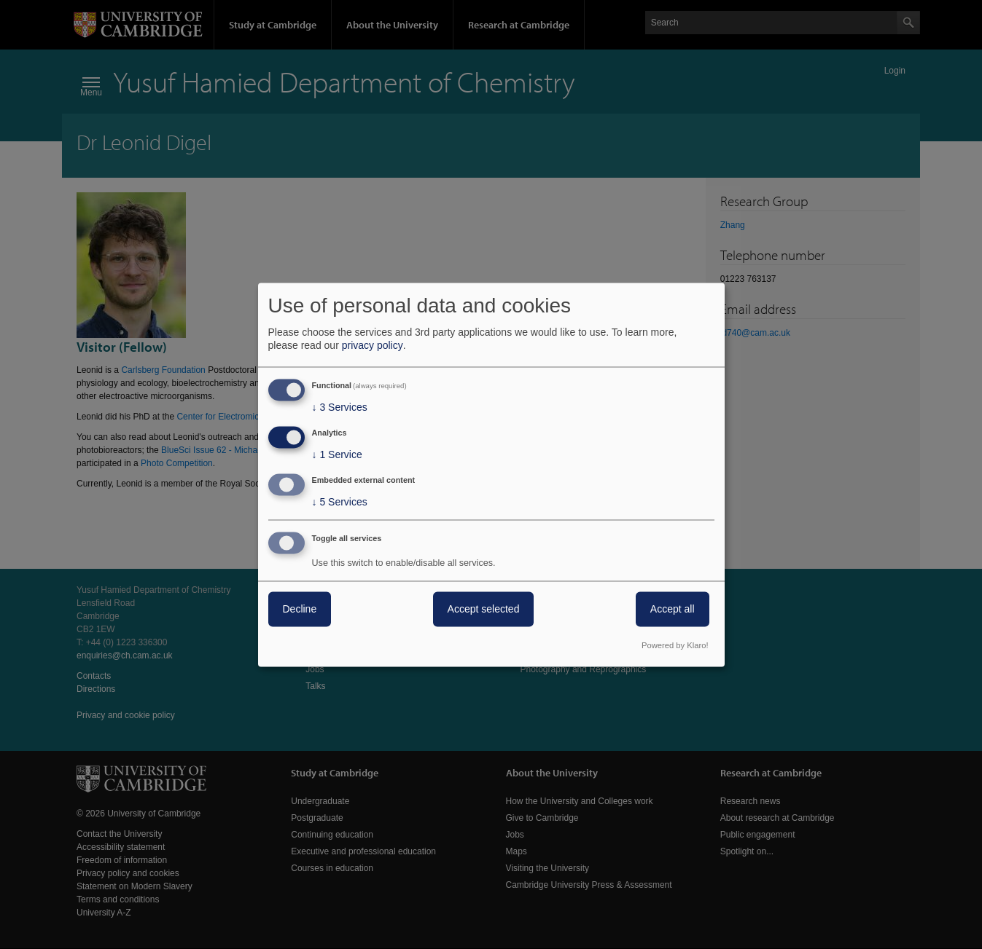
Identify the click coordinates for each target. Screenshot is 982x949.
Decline (300, 609)
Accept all (672, 609)
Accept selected (484, 609)
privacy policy (372, 346)
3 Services (339, 408)
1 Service (337, 455)
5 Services (339, 502)
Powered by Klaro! (675, 645)
